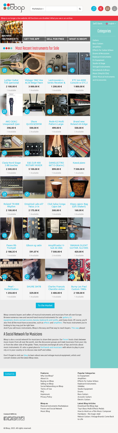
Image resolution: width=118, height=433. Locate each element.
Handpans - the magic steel (89, 414)
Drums (80, 391)
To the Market (45, 305)
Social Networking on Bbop (52, 386)
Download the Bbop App (88, 406)
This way (75, 328)
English (111, 23)
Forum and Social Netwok (51, 409)
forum (65, 339)
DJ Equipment (98, 60)
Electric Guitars (84, 399)
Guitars (96, 40)
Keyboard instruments (102, 57)
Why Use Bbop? (47, 376)
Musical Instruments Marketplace (54, 406)
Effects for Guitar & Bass (103, 50)
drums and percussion (22, 320)
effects (47, 323)
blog (26, 355)
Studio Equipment (85, 389)
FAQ (42, 391)
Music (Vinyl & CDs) (101, 73)
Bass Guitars (98, 44)
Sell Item (97, 23)
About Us (44, 378)
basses (36, 320)
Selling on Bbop (47, 384)
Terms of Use (46, 389)
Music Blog (45, 411)
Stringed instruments (101, 67)
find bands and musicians (51, 347)
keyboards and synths (49, 320)
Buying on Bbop (47, 381)
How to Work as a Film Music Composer (94, 411)
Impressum (45, 394)
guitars (66, 317)
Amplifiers (97, 47)
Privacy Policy (46, 397)
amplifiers (58, 323)
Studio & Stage (99, 63)
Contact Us (9, 374)
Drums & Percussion (101, 53)
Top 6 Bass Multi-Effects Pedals (91, 409)
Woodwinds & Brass (101, 70)
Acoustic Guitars (85, 397)
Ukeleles (81, 386)
